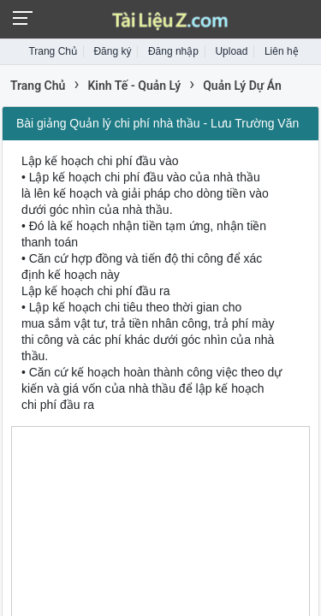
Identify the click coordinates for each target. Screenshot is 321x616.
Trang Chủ (52, 51)
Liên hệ (282, 51)
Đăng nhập (173, 51)
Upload (231, 51)
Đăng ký (112, 51)
